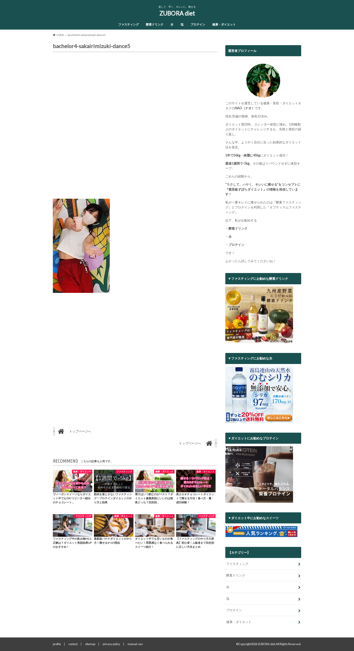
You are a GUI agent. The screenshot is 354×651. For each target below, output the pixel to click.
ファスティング (128, 24)
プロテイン (198, 24)
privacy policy (111, 644)
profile (57, 644)
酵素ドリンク (154, 24)
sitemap (90, 644)
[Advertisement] (135, 127)
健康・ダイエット (224, 24)
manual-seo (135, 644)
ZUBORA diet (177, 13)
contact (73, 644)
